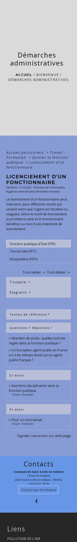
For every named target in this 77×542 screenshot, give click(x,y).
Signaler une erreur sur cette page (44, 436)
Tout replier (34, 272)
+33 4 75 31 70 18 (38, 483)
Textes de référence (28, 314)
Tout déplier (59, 272)
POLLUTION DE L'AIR (23, 538)
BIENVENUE (47, 75)
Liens (16, 529)
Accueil (24, 75)
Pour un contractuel (26, 419)
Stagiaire (18, 292)
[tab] (38, 244)
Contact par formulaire (38, 490)
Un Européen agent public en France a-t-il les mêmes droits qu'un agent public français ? (38, 355)
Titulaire (18, 282)
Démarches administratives (38, 79)
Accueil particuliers (25, 152)
